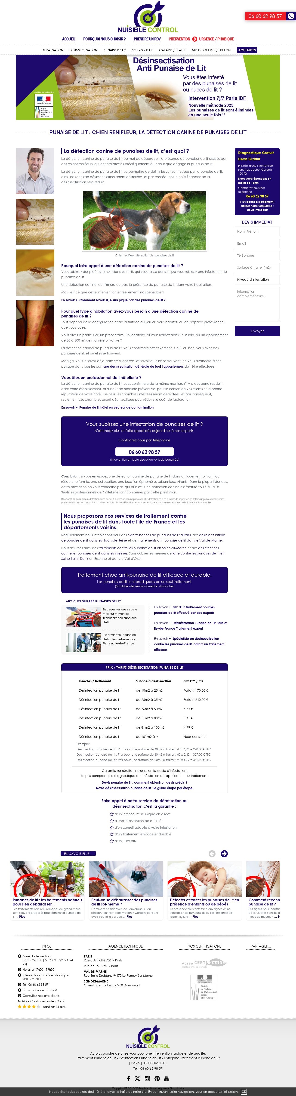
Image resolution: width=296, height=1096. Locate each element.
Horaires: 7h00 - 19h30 (38, 969)
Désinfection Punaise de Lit (140, 1058)
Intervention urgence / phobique (201, 39)
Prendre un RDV (147, 39)
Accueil (68, 39)
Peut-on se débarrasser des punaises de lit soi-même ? (124, 902)
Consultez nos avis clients (41, 996)
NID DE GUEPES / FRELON (211, 50)
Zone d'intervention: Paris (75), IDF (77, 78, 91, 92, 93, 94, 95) (48, 960)
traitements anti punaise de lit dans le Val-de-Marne (180, 540)
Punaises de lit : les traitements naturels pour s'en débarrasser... (47, 902)
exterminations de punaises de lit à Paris (159, 535)
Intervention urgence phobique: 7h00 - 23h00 (46, 977)
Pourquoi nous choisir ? (104, 39)
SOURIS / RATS (143, 50)
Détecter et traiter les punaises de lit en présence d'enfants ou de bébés (204, 902)
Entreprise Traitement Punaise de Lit (192, 1058)
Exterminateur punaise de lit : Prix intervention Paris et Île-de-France (119, 639)
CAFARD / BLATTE (172, 50)
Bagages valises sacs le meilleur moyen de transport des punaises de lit (120, 615)
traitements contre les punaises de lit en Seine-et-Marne (143, 548)
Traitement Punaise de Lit (96, 1058)
